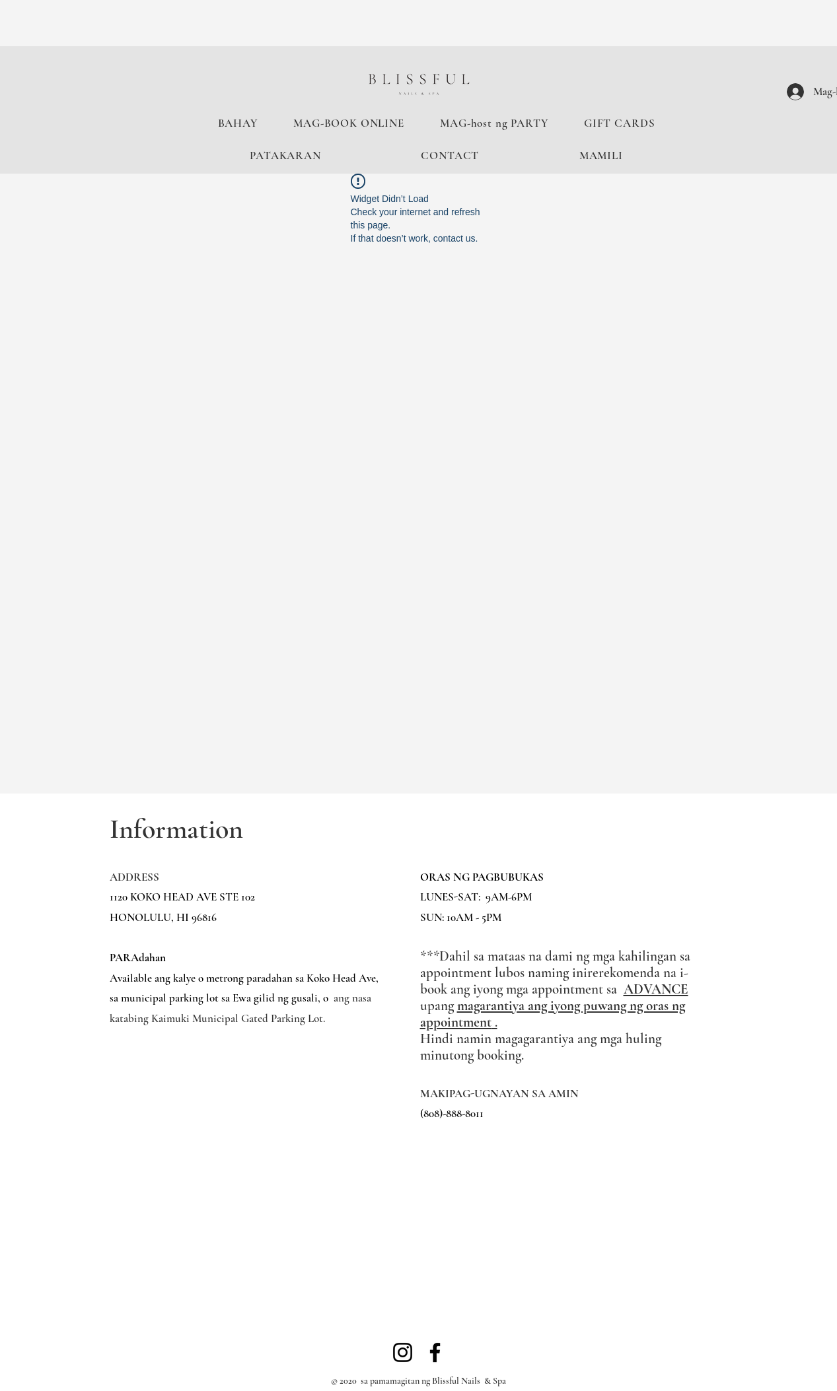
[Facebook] (435, 1352)
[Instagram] (403, 1352)
